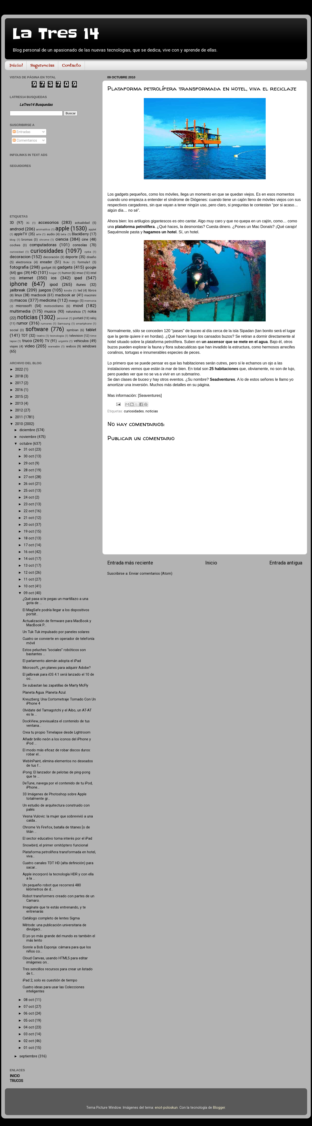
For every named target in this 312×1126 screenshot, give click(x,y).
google (90, 267)
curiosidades (134, 411)
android (17, 229)
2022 (19, 369)
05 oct (29, 1020)
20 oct (29, 525)
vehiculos (81, 341)
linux (18, 295)
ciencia (61, 239)
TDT (24, 336)
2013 (19, 403)
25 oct (29, 491)
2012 (19, 410)
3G (27, 223)
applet (92, 229)
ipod (54, 284)
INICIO (15, 1076)
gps (20, 273)
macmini (90, 295)
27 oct (29, 477)
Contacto (71, 65)
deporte (71, 257)
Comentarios (25, 140)
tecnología (57, 335)
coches (15, 245)
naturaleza (73, 311)
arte (38, 234)
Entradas (21, 132)
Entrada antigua (285, 563)
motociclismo (54, 306)
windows (89, 346)
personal (62, 318)
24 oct (29, 497)
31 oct (29, 449)
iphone (18, 284)
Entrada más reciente (130, 563)
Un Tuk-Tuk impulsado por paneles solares (56, 632)
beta (63, 234)
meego (74, 300)
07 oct (29, 1007)
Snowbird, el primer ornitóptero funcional (55, 845)
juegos (45, 290)
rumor (22, 323)
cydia (87, 252)
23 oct (29, 504)
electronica (23, 262)
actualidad (82, 223)
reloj (93, 318)
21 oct (29, 518)
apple (62, 228)
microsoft (24, 306)
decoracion (20, 256)
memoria (90, 300)
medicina (47, 300)
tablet (91, 329)
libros (92, 290)
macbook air (65, 295)
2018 (19, 376)
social (14, 330)
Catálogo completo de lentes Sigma (51, 918)
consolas (80, 245)
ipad (78, 277)
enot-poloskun (166, 1108)
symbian (72, 330)
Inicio (211, 563)
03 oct (29, 1034)
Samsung (64, 323)
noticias (152, 411)
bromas (26, 239)
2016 (19, 390)
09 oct (29, 593)
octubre (26, 444)
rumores (46, 323)
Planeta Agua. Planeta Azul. (44, 692)
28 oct (29, 470)
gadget (46, 267)
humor (66, 273)
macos (20, 300)
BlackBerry (80, 234)
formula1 (84, 262)
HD (34, 272)
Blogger (219, 1108)
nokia (92, 311)
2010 (19, 424)
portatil (78, 318)
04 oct (29, 1027)
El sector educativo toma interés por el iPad (57, 838)
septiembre (29, 1056)
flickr (66, 262)
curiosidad (17, 252)
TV (47, 341)
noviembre (28, 437)
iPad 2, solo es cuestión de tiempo (50, 980)
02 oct (29, 1041)
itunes (81, 285)
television (76, 335)
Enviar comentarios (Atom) (150, 574)
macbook (38, 295)
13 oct (29, 565)
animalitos (43, 229)
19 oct (29, 531)
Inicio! (16, 65)
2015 (19, 397)
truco (27, 340)
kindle (68, 290)
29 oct (29, 463)
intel (93, 273)
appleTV (20, 234)
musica (50, 311)
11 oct (29, 579)
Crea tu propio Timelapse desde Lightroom (56, 732)
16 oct (29, 552)
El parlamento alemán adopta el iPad (52, 661)
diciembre (28, 430)
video (30, 346)
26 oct (29, 484)
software (37, 329)
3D (12, 223)
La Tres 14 (55, 34)
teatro (41, 335)
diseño (91, 257)
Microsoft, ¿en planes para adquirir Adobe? (57, 668)
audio (51, 234)
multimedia (20, 311)
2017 (19, 383)
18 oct (29, 538)
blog (12, 239)
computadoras (43, 244)
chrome (44, 239)
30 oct (29, 456)
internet (26, 277)
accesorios (48, 222)
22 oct (29, 511)
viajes (14, 346)
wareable (54, 346)
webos (71, 346)
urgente (63, 341)
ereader (46, 262)
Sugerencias (42, 65)
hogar (53, 273)
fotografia (19, 267)
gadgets (65, 267)
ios (54, 277)
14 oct (29, 559)
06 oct (29, 1013)
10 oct (29, 586)
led (80, 290)
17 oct (29, 545)
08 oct (29, 1000)
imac (80, 273)
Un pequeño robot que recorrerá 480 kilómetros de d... (52, 887)
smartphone (84, 323)
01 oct (29, 1048)
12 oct (29, 573)
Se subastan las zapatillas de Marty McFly (55, 685)
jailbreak (17, 290)
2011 (19, 417)
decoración (51, 257)
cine (85, 239)
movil (78, 305)
